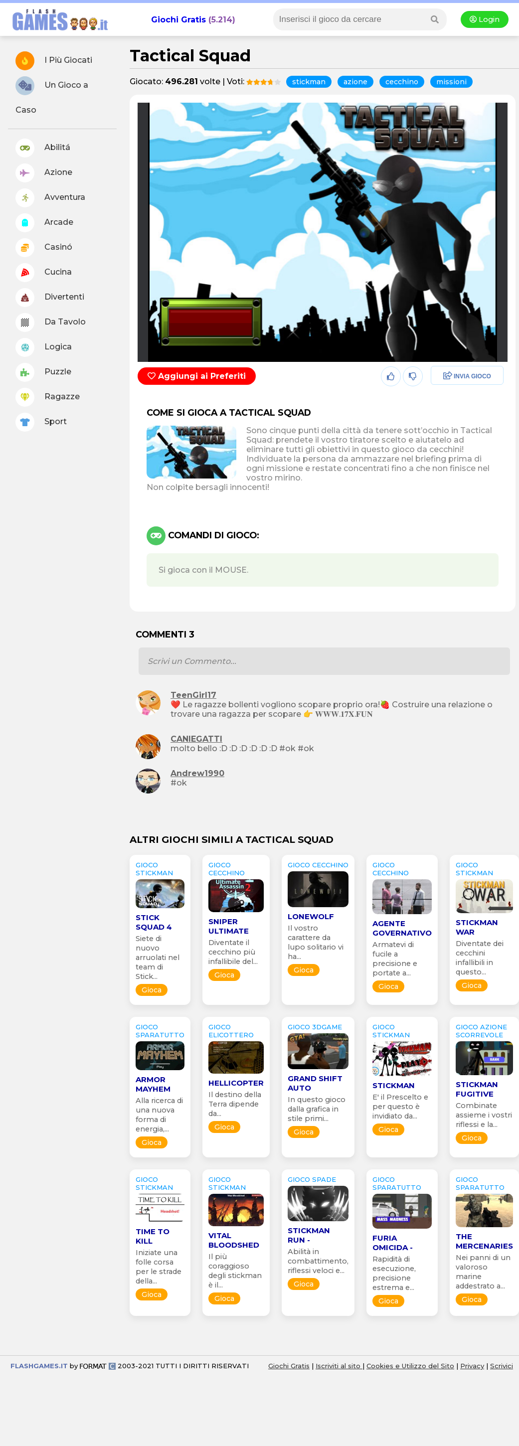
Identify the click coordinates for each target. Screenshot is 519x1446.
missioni (451, 81)
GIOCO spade (312, 1179)
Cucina (43, 272)
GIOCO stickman (154, 869)
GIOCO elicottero (231, 1031)
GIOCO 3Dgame (315, 1027)
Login (485, 19)
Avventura (50, 197)
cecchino (401, 81)
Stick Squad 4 (154, 922)
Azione (43, 172)
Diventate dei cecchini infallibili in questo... (480, 957)
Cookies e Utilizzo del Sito (410, 1366)
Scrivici (501, 1366)
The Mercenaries (484, 1241)
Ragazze (47, 397)
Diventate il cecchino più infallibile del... (233, 952)
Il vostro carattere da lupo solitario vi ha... (316, 942)
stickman (309, 81)
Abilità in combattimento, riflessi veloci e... (318, 1261)
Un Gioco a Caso (51, 95)
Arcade (44, 222)
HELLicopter (236, 1083)
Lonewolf (311, 916)
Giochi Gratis (178, 19)
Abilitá (42, 148)
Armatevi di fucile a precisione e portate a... (394, 958)
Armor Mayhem (153, 1084)
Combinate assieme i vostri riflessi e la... (484, 1115)
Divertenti (49, 297)
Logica (43, 347)
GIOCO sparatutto (160, 1031)
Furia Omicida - (392, 1242)
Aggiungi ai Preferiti (197, 376)
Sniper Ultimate (228, 926)
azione (355, 81)
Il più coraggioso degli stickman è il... (235, 1270)
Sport (41, 422)
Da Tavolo (50, 322)
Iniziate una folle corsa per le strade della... (158, 1266)
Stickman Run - (309, 1235)
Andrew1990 (197, 773)
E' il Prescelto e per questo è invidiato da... (400, 1107)
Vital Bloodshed (233, 1240)
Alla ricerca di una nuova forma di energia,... (159, 1114)
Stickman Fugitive (477, 1089)
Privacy (472, 1366)
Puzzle (43, 372)
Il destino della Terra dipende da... (234, 1104)
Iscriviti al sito (339, 1366)
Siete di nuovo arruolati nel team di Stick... (157, 957)
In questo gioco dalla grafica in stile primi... (317, 1109)
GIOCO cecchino (226, 869)
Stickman (393, 1085)
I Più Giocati (53, 60)
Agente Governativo (402, 928)
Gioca (152, 989)
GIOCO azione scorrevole (481, 1031)
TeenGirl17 (193, 695)
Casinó (43, 247)
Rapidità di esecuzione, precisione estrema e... (394, 1273)
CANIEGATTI (196, 739)
